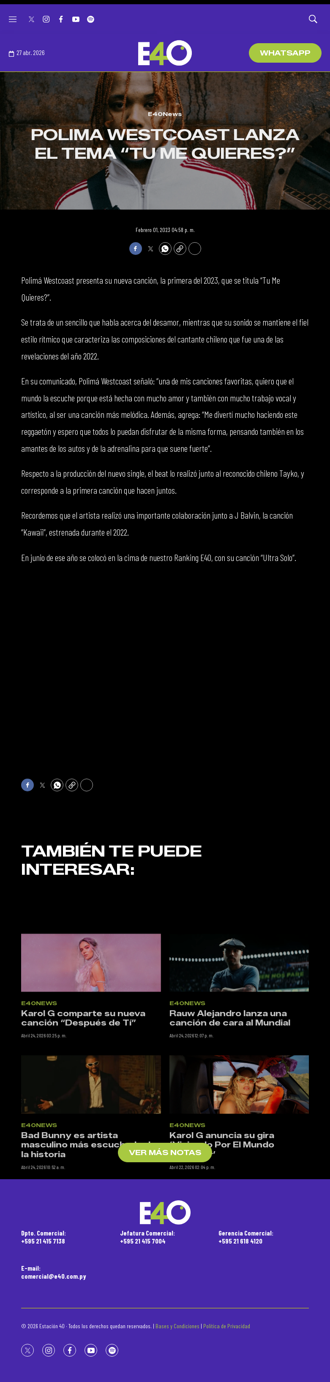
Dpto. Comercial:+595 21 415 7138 (43, 1237)
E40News (165, 114)
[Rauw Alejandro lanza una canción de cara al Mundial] (239, 1024)
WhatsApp (285, 53)
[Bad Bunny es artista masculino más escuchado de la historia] (91, 1146)
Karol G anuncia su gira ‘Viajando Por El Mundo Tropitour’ (221, 1206)
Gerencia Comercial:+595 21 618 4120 (245, 1237)
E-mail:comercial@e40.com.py (53, 1272)
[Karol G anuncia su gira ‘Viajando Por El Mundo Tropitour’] (239, 1146)
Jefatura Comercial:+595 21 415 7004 (147, 1237)
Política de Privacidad (226, 1325)
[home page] (164, 53)
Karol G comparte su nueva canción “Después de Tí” (83, 1080)
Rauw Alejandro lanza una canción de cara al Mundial (229, 1080)
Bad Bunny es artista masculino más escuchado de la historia (88, 1206)
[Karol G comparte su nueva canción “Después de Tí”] (91, 1024)
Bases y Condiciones (177, 1325)
